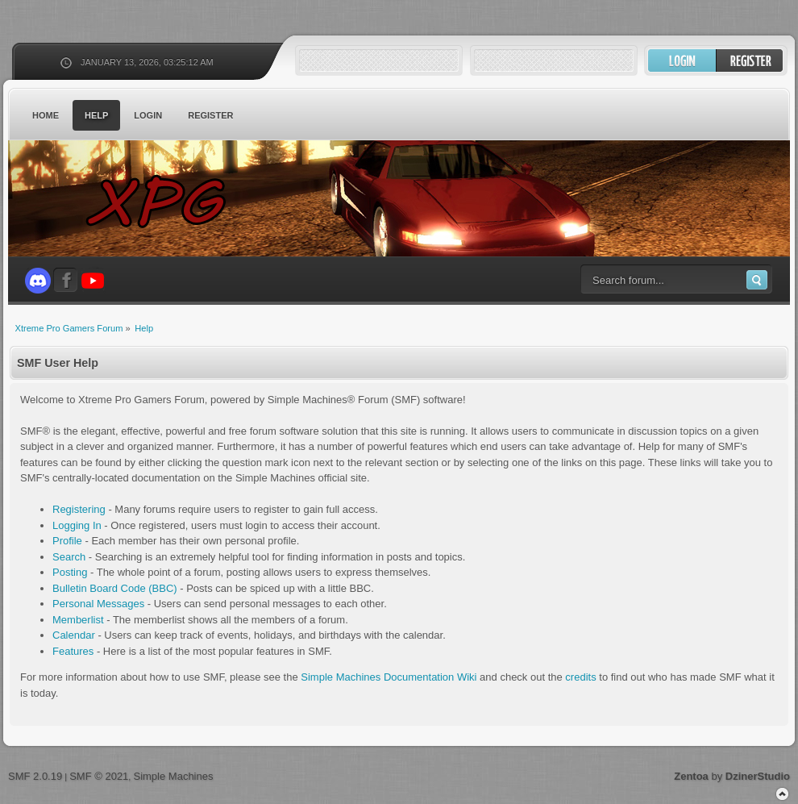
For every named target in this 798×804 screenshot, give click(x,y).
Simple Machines (173, 776)
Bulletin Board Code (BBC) (114, 588)
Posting (69, 572)
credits (580, 677)
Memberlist (78, 620)
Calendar (73, 635)
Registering (79, 509)
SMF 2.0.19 (35, 776)
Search (68, 557)
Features (73, 651)
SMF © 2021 (98, 776)
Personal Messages (98, 604)
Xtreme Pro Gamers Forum (165, 201)
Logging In (77, 525)
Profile (67, 541)
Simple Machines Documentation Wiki (388, 677)
